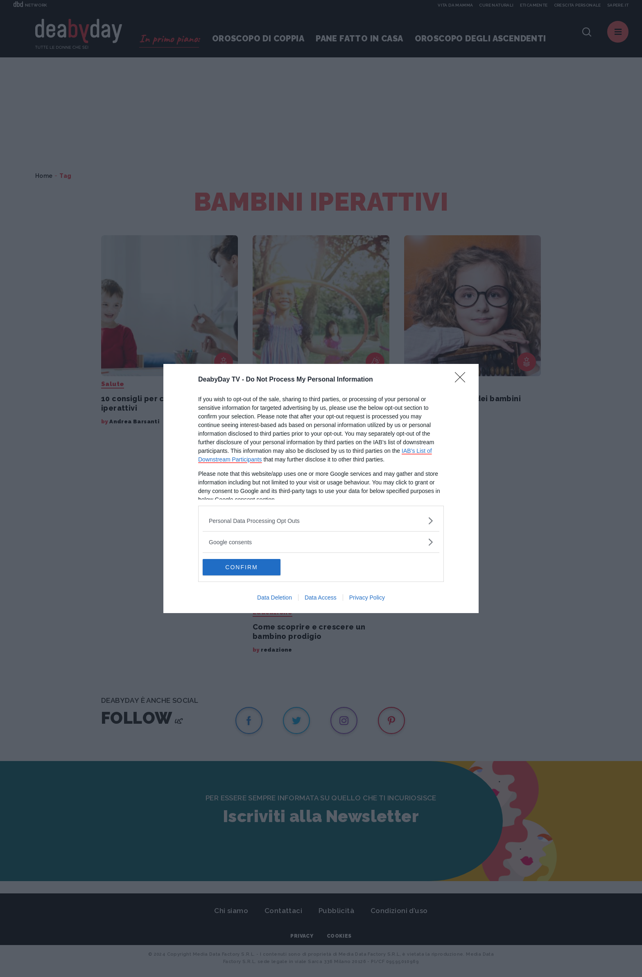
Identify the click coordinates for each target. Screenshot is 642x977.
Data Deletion (274, 597)
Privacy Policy (367, 597)
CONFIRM (241, 567)
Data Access (321, 597)
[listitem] (321, 520)
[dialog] (321, 488)
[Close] (462, 380)
